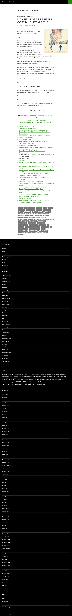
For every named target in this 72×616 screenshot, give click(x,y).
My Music (65, 1)
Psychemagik (45, 226)
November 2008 (6, 565)
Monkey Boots (32, 223)
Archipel (4, 284)
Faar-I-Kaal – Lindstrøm (25, 198)
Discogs (4, 310)
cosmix (20, 211)
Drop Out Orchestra (38, 211)
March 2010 (5, 531)
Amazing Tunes (6, 281)
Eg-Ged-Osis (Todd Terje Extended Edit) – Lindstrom (33, 173)
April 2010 (4, 528)
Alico (25, 207)
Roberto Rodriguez (35, 228)
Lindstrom (50, 219)
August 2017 (5, 434)
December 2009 (6, 539)
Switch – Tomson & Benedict (27, 126)
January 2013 (5, 491)
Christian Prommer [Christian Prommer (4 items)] (17, 374)
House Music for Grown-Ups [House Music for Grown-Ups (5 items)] (20, 376)
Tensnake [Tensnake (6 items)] (58, 382)
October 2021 (5, 405)
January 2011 (5, 511)
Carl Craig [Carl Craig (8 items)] (10, 374)
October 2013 (5, 485)
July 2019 (4, 422)
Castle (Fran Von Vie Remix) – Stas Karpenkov (32, 151)
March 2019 (5, 425)
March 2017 (5, 440)
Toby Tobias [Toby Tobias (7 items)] (17, 384)
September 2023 (6, 400)
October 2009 (5, 545)
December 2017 (6, 431)
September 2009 (6, 548)
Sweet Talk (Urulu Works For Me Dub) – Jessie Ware (33, 141)
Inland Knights (22, 215)
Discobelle (4, 307)
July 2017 (4, 437)
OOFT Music (5, 341)
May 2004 (4, 585)
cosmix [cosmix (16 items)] (31, 374)
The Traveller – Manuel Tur (26, 143)
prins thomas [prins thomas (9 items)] (53, 379)
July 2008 (4, 568)
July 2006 (4, 582)
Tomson (40, 232)
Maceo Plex (25, 221)
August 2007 (5, 579)
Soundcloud (5, 355)
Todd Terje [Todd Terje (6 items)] (23, 384)
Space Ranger (33, 230)
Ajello (20, 207)
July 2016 (4, 448)
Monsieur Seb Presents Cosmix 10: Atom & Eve (34, 21)
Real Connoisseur (23, 228)
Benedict (39, 207)
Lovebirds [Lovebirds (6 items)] (54, 376)
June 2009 (4, 556)
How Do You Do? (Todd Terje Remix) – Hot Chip (32, 187)
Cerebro (50, 207)
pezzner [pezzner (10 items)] (39, 379)
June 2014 (4, 479)
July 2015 (4, 468)
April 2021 (4, 411)
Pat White (4, 344)
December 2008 (6, 562)
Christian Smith (31, 209)
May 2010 (4, 525)
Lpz (19, 221)
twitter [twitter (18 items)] (34, 384)
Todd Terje (33, 232)
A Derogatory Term (7, 275)
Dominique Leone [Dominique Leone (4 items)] (50, 374)
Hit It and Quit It (6, 327)
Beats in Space (6, 290)
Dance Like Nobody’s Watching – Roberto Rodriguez (33, 194)
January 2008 (5, 576)
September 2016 (6, 445)
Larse (28, 219)
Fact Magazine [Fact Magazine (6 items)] (57, 374)
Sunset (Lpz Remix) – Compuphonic (29, 196)
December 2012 (6, 494)
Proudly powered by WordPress (9, 614)
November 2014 (6, 471)
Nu (48, 225)
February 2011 (6, 508)
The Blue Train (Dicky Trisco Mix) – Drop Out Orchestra (34, 132)
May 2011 (4, 502)
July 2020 (4, 414)
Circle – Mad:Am (23, 134)
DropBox (4, 312)
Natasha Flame (33, 225)
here (36, 103)
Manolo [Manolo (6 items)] (59, 376)
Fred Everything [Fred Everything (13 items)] (8, 376)
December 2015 (6, 459)
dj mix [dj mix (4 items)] (45, 374)
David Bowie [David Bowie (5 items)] (36, 374)
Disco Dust (5, 301)
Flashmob (47, 211)
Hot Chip (46, 213)
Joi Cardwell (22, 217)
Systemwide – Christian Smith (27, 145)
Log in (3, 598)
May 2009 (4, 559)
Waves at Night (6, 361)
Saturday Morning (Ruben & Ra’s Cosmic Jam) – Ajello (34, 130)
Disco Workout (6, 304)
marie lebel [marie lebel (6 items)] (63, 376)
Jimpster (46, 215)
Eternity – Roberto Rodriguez (27, 137)
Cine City (39, 209)
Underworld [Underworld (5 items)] (40, 384)
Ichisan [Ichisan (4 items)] (28, 376)
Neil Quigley (42, 225)
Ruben (43, 228)
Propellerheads (6, 347)
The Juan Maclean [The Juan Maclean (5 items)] (65, 382)
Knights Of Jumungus (40, 217)
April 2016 (4, 451)
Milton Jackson (22, 223)
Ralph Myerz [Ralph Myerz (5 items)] (11, 382)
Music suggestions (27, 16)
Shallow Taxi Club (23, 230)
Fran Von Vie (22, 213)
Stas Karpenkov (43, 230)
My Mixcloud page (6, 338)
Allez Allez (4, 278)
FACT (3, 318)
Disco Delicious (6, 298)
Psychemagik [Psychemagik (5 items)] (61, 379)
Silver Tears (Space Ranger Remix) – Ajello (31, 181)
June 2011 (4, 499)
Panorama (21, 226)
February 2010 (6, 534)
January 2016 (5, 457)
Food (3, 251)
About (40, 1)
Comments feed (6, 604)
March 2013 (5, 488)
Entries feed (5, 601)
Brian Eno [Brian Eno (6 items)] (4, 374)
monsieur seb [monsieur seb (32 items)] (9, 379)
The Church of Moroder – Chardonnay (29, 175)
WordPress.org (6, 607)
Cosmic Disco (5, 295)
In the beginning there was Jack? (52, 1)
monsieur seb (41, 223)
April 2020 (4, 417)
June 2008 (4, 571)
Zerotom (4, 364)
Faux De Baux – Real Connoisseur (28, 128)
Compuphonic (46, 209)
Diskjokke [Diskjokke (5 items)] (42, 374)
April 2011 (4, 505)
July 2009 (4, 553)
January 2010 (5, 536)
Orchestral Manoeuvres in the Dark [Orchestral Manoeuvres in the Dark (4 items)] (29, 379)
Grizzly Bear (39, 213)
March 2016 (5, 454)
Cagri (44, 207)
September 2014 (6, 477)
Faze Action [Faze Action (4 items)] (63, 374)
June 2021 (4, 408)
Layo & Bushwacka (37, 219)
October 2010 (5, 519)
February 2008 (6, 573)
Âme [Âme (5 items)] (44, 384)
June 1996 (4, 588)
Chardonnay (22, 209)
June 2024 (4, 397)
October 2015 (5, 462)
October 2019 (5, 420)
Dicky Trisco (27, 211)
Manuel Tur (33, 221)
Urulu (45, 232)
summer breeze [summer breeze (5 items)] (52, 382)
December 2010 (6, 514)
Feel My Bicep (5, 321)
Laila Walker (22, 219)
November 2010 (6, 516)
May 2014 (4, 482)
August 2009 (5, 551)
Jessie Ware (39, 215)
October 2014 (5, 474)
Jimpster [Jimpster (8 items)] (38, 376)
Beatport (4, 287)
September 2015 (6, 465)
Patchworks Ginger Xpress (33, 226)
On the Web (5, 265)
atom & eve (31, 207)
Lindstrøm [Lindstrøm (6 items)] (49, 376)
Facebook (4, 315)
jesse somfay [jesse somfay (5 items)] (33, 376)
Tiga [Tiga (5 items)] (13, 384)
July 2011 (4, 496)
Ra (51, 226)
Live (3, 254)
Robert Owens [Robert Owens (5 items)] (34, 382)
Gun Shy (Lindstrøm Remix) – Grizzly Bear (31, 189)
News (3, 262)
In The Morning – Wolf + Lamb (27, 139)
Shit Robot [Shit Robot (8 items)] (40, 382)
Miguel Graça (41, 221)
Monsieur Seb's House (10, 2)
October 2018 (5, 428)
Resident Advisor (6, 352)
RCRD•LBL (5, 349)
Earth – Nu (22, 160)
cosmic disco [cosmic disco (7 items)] (24, 374)
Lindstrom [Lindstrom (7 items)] (43, 376)
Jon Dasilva (30, 217)
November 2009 (6, 542)
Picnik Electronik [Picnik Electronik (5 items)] (45, 379)
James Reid (31, 215)
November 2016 (6, 442)
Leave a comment (30, 25)
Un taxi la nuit (5, 358)
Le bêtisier (4, 335)
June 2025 (4, 394)
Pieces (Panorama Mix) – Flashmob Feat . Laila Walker (34, 135)
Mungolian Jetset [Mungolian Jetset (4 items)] (20, 379)
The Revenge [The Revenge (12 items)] (7, 384)
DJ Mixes (19, 16)
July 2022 (4, 403)
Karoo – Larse (23, 153)
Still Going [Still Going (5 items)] (46, 382)
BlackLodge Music (6, 292)
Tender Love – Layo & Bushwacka (36, 120)
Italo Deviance (5, 330)
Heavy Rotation (6, 324)
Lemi (45, 219)
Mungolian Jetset (23, 225)
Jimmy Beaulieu (6, 332)
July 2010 (4, 522)
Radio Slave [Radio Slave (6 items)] (5, 382)
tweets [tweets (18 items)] (29, 384)
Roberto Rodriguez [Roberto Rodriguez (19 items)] (23, 382)
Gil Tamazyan (30, 213)
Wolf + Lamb (22, 234)
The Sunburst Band (23, 232)
